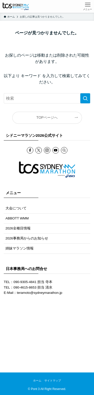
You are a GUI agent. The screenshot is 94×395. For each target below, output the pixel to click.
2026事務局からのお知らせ (27, 238)
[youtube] (55, 150)
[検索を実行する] (85, 98)
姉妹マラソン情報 (20, 248)
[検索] (64, 150)
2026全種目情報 (18, 228)
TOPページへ (47, 117)
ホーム (37, 380)
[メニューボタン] (87, 6)
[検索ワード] (47, 98)
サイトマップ (52, 380)
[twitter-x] (38, 150)
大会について (16, 208)
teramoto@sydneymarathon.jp (39, 293)
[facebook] (30, 150)
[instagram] (47, 150)
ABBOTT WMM (17, 218)
